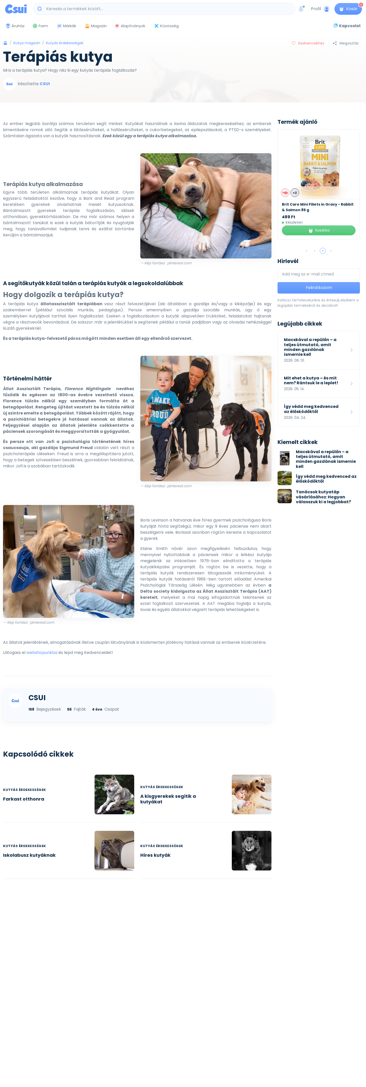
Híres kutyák (155, 855)
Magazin (96, 25)
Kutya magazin (26, 42)
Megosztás (346, 43)
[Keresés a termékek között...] (166, 8)
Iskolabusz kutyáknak (29, 855)
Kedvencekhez (308, 43)
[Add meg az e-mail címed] (319, 274)
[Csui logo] (16, 8)
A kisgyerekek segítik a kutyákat (168, 799)
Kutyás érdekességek (64, 42)
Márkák (66, 26)
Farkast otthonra (23, 799)
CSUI (45, 84)
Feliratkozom (319, 287)
